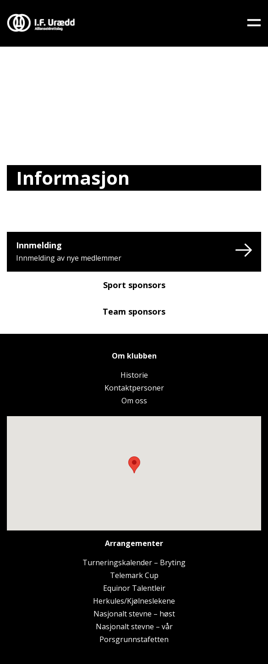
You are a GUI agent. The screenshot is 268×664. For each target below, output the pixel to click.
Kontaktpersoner (134, 388)
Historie (134, 375)
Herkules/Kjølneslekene (134, 601)
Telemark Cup (134, 575)
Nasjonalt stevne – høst (134, 614)
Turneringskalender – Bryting (134, 562)
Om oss (134, 401)
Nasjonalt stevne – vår (134, 626)
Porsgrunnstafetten (134, 639)
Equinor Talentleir (134, 588)
